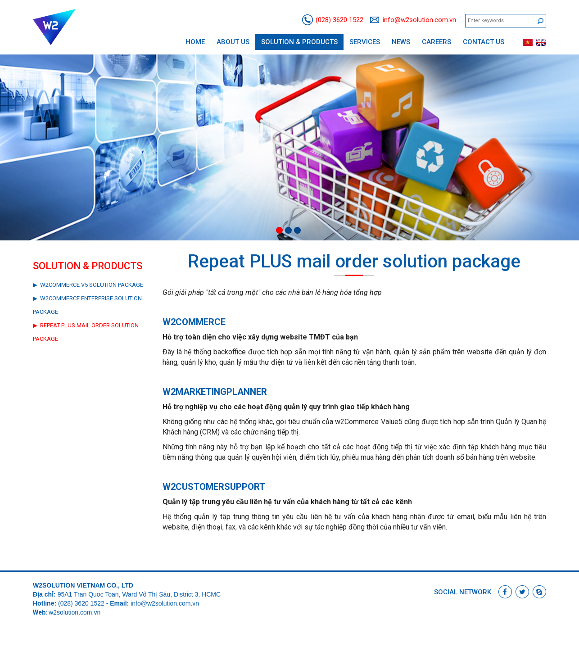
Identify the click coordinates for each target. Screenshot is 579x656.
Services (364, 42)
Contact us (483, 42)
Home (195, 42)
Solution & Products (299, 42)
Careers (436, 42)
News (401, 42)
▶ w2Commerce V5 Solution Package (88, 284)
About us (233, 42)
